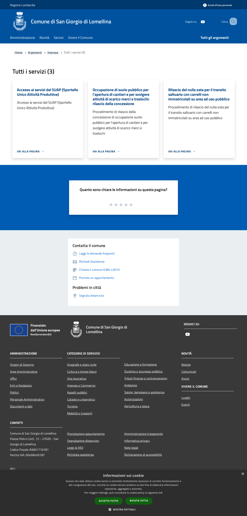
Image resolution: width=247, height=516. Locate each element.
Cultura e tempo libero (81, 371)
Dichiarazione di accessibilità (143, 454)
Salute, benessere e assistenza (144, 392)
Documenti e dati (21, 406)
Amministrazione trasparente (143, 433)
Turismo (72, 406)
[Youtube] (198, 21)
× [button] (242, 474)
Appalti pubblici (77, 392)
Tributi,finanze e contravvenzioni (145, 378)
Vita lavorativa (76, 378)
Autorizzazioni (133, 399)
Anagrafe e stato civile (81, 364)
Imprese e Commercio (81, 385)
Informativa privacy (137, 440)
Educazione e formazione (140, 364)
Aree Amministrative (23, 371)
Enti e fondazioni (21, 385)
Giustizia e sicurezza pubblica (143, 371)
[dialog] (123, 493)
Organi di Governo (22, 364)
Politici (14, 392)
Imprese (52, 52)
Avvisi (185, 378)
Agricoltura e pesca (136, 406)
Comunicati (188, 371)
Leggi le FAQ (75, 447)
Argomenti (35, 52)
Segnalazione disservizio (83, 440)
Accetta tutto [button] (108, 500)
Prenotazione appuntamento (86, 433)
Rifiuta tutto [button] (139, 500)
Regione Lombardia (22, 5)
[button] (123, 509)
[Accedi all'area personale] (217, 5)
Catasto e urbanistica (81, 399)
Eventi (185, 404)
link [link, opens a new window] (161, 492)
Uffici (13, 378)
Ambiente (130, 385)
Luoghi (185, 397)
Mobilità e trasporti (79, 413)
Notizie (186, 364)
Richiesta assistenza (80, 454)
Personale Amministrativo (27, 399)
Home (18, 52)
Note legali (131, 447)
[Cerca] (232, 21)
